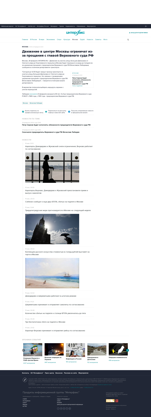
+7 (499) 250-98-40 (75, 387)
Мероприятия (91, 26)
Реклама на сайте (70, 373)
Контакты (25, 373)
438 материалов (114, 360)
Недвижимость (70, 26)
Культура (67, 39)
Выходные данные (111, 407)
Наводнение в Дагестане (92, 358)
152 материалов (92, 362)
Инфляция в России (73, 359)
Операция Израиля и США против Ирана (31, 359)
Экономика (50, 39)
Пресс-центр (49, 373)
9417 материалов (50, 362)
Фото (105, 39)
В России (33, 39)
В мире (41, 39)
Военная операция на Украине (53, 358)
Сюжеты (98, 39)
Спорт (59, 39)
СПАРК (25, 399)
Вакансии (58, 373)
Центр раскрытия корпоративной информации (70, 404)
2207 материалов (29, 363)
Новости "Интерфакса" (63, 399)
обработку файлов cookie (105, 384)
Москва (75, 39)
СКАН (58, 401)
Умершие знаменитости (118, 357)
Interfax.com (31, 26)
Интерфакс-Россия (43, 26)
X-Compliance (26, 401)
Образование (81, 26)
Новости (90, 39)
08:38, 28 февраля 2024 (36, 47)
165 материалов (71, 362)
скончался (33, 94)
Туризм (61, 26)
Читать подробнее (82, 82)
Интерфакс (75, 32)
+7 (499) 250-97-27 (88, 387)
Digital (82, 39)
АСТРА (25, 406)
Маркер (25, 404)
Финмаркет (54, 26)
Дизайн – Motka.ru (111, 409)
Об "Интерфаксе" (20, 26)
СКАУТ (25, 402)
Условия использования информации (116, 405)
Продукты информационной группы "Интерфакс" (51, 392)
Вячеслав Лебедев (36, 103)
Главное (25, 39)
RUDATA (59, 402)
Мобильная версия (7, 26)
